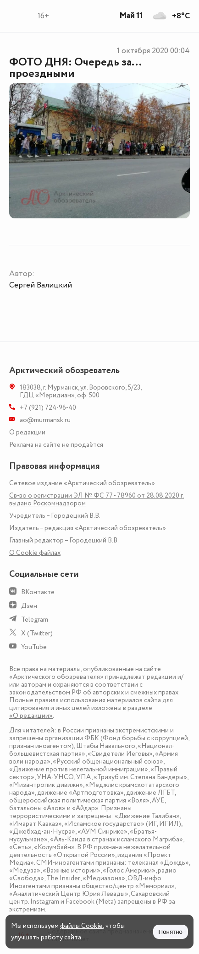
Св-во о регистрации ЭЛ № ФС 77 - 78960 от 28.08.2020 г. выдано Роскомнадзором (96, 499)
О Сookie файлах (35, 553)
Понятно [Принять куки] (170, 931)
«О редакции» (31, 716)
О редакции (27, 432)
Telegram (34, 619)
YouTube (34, 647)
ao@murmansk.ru (45, 420)
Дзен (29, 606)
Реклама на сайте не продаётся (56, 445)
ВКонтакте (38, 592)
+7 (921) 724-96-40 (48, 408)
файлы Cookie (81, 926)
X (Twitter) (37, 633)
